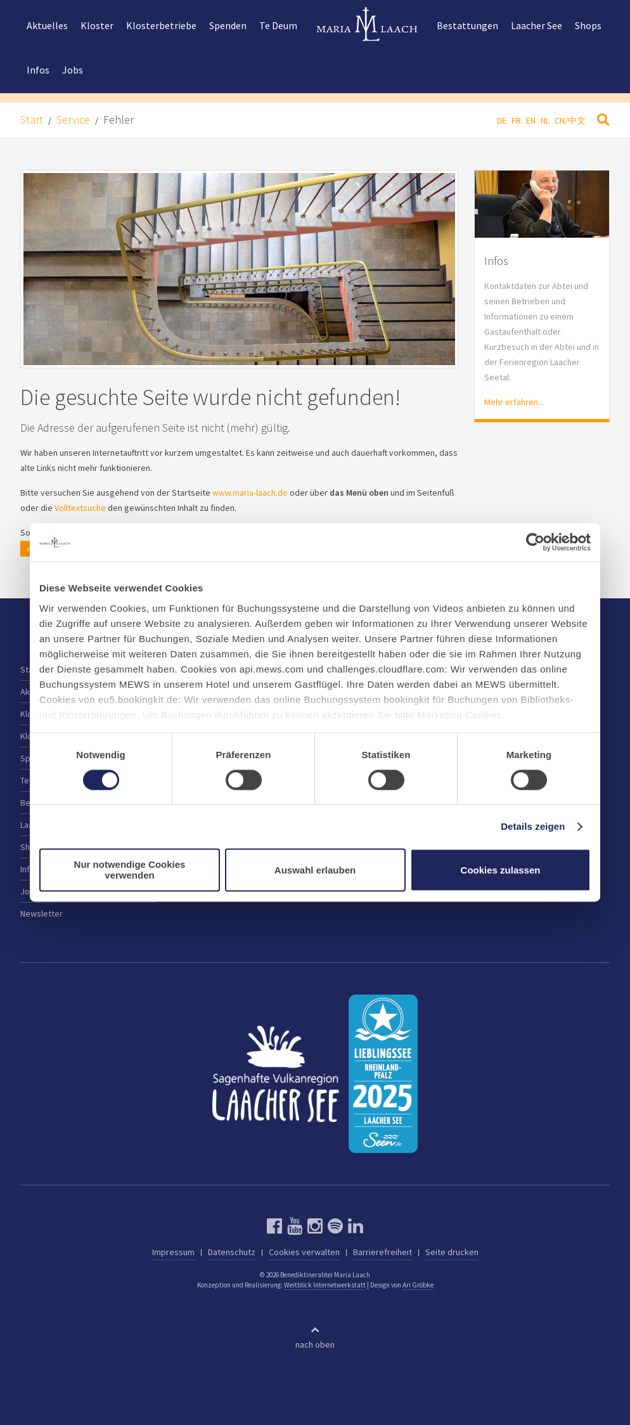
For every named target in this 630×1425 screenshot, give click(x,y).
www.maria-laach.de (250, 492)
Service (73, 119)
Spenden (228, 25)
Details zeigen (533, 826)
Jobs (72, 69)
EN (531, 120)
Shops (588, 25)
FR (516, 120)
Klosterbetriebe (161, 25)
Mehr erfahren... (514, 402)
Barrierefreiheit (382, 1252)
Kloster (96, 25)
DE (501, 120)
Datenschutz (231, 1252)
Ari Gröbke (418, 1284)
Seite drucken (452, 1252)
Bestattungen (467, 25)
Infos (38, 69)
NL (545, 120)
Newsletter (41, 913)
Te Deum (278, 25)
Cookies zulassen (501, 870)
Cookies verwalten (304, 1252)
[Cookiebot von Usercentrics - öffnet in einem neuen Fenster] (535, 541)
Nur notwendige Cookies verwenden (130, 870)
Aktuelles (47, 25)
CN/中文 (570, 120)
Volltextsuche (80, 507)
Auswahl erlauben (315, 870)
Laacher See (536, 25)
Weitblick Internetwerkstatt (325, 1284)
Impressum (173, 1252)
